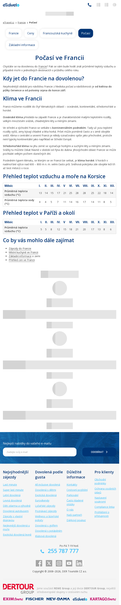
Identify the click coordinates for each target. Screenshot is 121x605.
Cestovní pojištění (77, 490)
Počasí (85, 33)
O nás (70, 509)
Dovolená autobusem (16, 511)
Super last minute (13, 490)
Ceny (30, 33)
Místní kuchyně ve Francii (23, 252)
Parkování (72, 495)
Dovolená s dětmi (45, 490)
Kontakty (72, 484)
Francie (14, 33)
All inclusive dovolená (47, 484)
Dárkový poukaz (76, 520)
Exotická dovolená (46, 495)
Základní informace (22, 45)
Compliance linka (104, 507)
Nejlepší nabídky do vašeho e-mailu (27, 443)
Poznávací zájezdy (46, 511)
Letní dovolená (11, 495)
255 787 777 (89, 5)
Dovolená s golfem (46, 525)
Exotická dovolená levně (17, 534)
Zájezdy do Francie (20, 248)
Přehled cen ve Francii (22, 260)
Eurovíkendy (42, 500)
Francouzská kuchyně (57, 33)
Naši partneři (74, 515)
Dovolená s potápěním (48, 531)
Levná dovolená (12, 500)
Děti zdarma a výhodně (16, 505)
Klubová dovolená (45, 536)
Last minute (10, 484)
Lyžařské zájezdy (45, 505)
